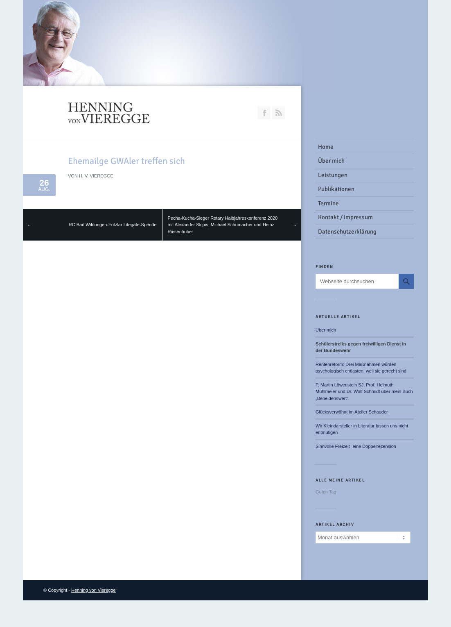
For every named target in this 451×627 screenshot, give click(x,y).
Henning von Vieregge (93, 590)
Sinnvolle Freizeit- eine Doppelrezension (356, 446)
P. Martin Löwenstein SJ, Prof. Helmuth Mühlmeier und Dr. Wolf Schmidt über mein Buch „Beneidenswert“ (364, 391)
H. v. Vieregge (96, 175)
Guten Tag (326, 491)
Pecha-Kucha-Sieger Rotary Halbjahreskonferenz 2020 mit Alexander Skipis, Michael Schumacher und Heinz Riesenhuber (222, 225)
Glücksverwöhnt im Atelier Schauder (352, 411)
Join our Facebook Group (264, 112)
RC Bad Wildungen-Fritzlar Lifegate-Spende (113, 224)
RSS (278, 112)
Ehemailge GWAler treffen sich (126, 160)
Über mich (326, 329)
